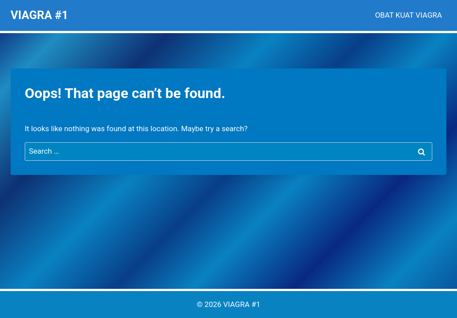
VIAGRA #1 (241, 304)
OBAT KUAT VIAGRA (408, 15)
